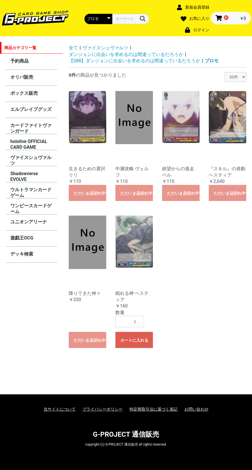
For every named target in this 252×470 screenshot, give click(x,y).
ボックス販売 (24, 93)
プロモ (211, 60)
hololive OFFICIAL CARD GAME (28, 144)
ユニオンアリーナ (28, 222)
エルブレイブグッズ (31, 109)
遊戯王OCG (21, 238)
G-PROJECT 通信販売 (126, 434)
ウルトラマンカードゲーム (31, 192)
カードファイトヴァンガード (31, 128)
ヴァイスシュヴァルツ (31, 160)
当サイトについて (60, 409)
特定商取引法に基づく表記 (153, 409)
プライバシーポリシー (102, 409)
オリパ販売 (21, 77)
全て (73, 48)
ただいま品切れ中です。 (90, 193)
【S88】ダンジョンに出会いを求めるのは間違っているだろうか (134, 60)
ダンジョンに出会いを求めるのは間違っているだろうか (126, 54)
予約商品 (19, 61)
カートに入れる (134, 340)
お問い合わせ (196, 409)
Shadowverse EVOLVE (24, 176)
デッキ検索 (21, 254)
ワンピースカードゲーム (31, 208)
